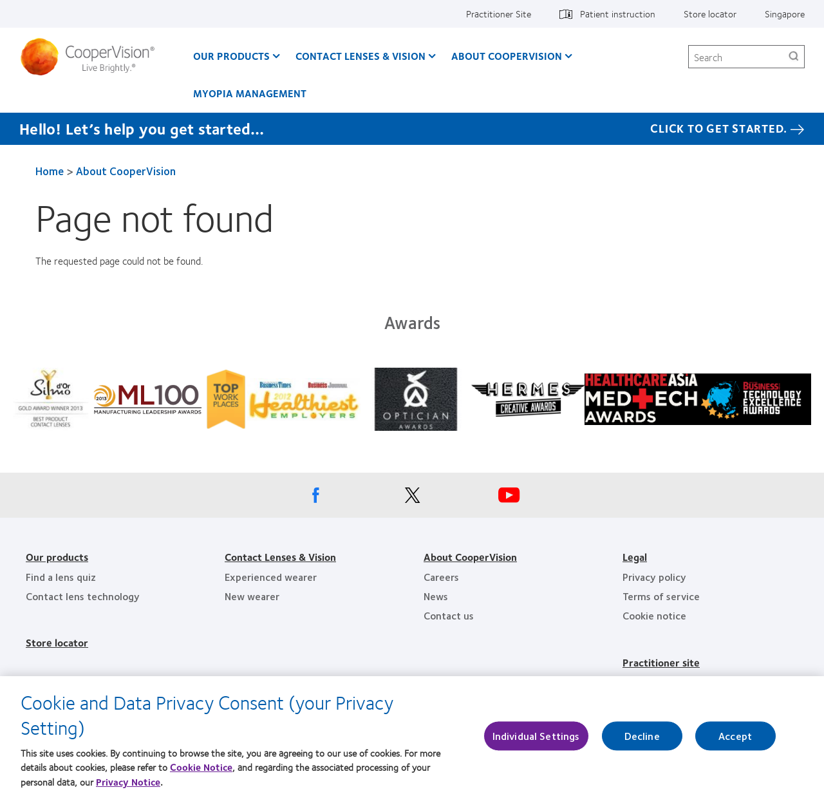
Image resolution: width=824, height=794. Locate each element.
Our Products (231, 56)
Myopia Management (249, 93)
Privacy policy (654, 577)
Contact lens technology (83, 596)
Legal (635, 557)
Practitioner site (661, 662)
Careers (441, 577)
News (436, 596)
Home (49, 170)
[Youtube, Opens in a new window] (508, 498)
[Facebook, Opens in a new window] (315, 498)
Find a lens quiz (61, 577)
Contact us (449, 615)
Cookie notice (654, 615)
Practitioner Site (498, 13)
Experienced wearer (271, 577)
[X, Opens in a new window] (412, 498)
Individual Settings (536, 741)
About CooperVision (506, 56)
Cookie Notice (201, 772)
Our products (57, 557)
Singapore (785, 13)
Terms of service (661, 596)
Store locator (710, 13)
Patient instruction (617, 13)
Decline (642, 741)
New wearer (252, 596)
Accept (735, 741)
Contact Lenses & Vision (360, 56)
